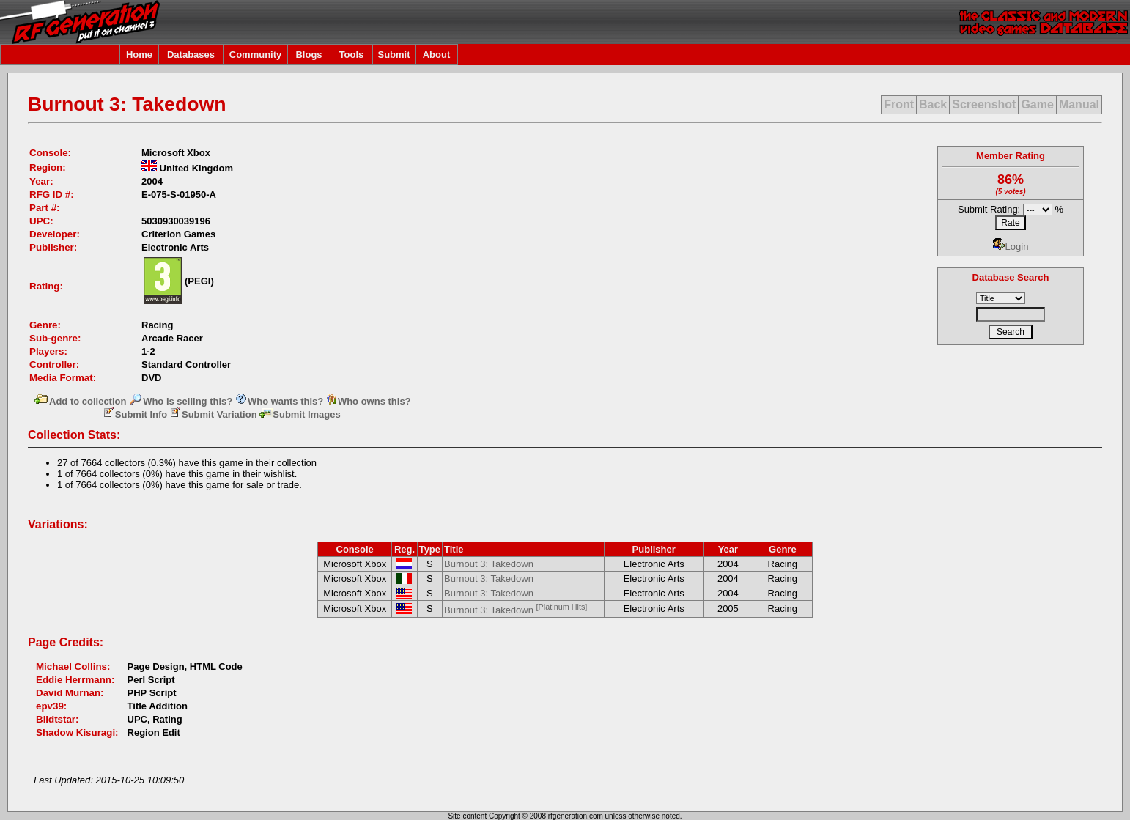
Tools (351, 54)
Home (139, 54)
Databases (191, 54)
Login (1011, 246)
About (437, 54)
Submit (393, 54)
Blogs (308, 54)
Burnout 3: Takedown (488, 563)
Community (255, 54)
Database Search (1010, 277)
